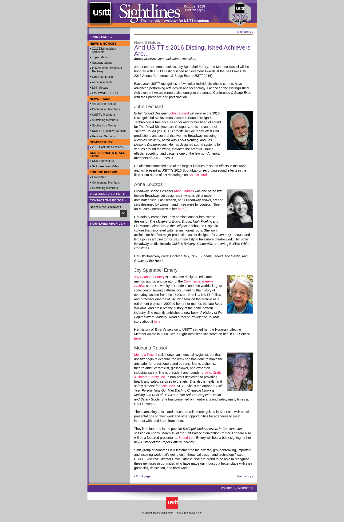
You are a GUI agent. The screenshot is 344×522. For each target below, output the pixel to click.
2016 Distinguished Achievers (104, 50)
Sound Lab (186, 438)
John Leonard (179, 113)
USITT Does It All (103, 161)
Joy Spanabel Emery (149, 277)
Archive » (107, 223)
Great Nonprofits (102, 76)
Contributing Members (106, 109)
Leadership (99, 177)
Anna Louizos (184, 191)
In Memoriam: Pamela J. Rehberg (107, 70)
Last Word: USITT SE (105, 93)
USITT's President (103, 114)
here (181, 209)
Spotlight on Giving (104, 125)
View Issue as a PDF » (107, 194)
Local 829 (168, 386)
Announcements (102, 82)
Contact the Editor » (108, 200)
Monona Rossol (145, 355)
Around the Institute (104, 104)
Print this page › (195, 10)
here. (158, 321)
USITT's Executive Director (109, 131)
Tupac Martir (100, 57)
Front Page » (101, 37)
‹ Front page (142, 476)
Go (123, 213)
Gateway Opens (102, 62)
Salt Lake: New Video (105, 166)
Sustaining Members (105, 120)
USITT (100, 15)
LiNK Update (100, 87)
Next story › (245, 32)
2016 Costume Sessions (107, 147)
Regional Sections (103, 136)
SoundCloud (198, 175)
